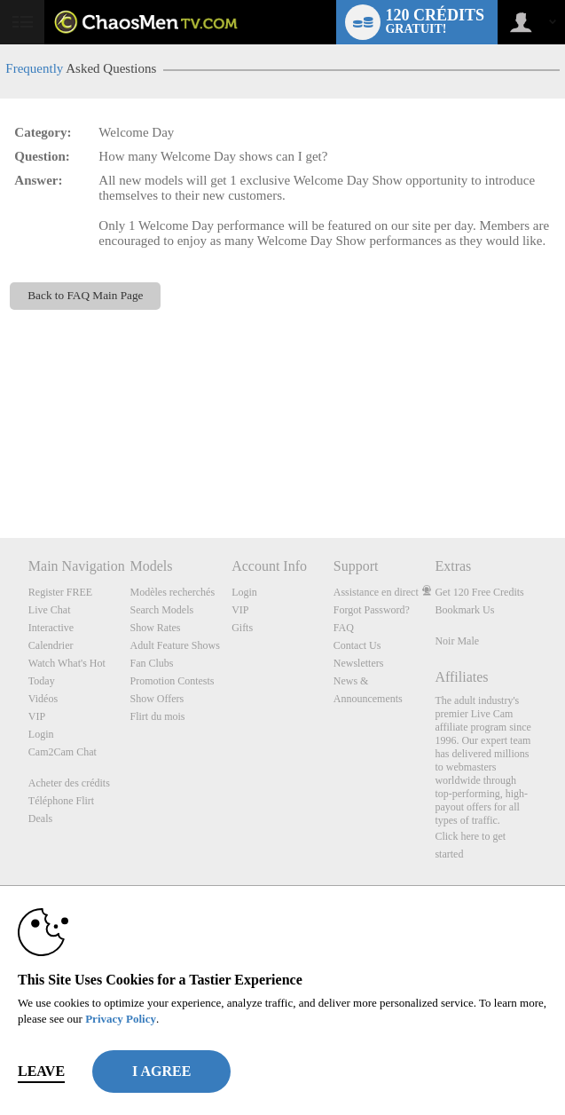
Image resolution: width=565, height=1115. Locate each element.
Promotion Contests (171, 681)
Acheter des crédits (69, 783)
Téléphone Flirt (61, 801)
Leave (41, 1071)
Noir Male (457, 641)
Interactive (51, 627)
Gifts (242, 627)
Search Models (161, 610)
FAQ (344, 627)
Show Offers (156, 698)
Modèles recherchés (172, 592)
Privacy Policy (120, 1018)
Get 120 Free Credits (479, 592)
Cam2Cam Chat (62, 752)
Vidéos (43, 698)
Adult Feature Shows (174, 645)
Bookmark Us (464, 610)
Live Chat (49, 610)
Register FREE (60, 592)
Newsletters (359, 663)
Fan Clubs (151, 663)
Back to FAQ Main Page (85, 295)
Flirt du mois (156, 716)
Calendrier (51, 645)
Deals (40, 818)
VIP (36, 716)
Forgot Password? (372, 610)
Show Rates (154, 627)
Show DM (0, 471)
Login (41, 734)
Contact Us (357, 645)
